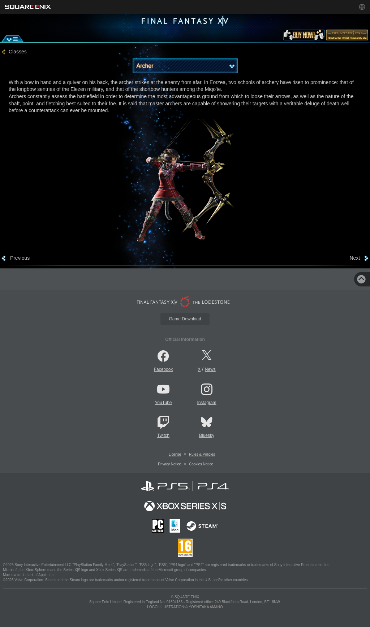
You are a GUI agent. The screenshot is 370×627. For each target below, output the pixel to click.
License (175, 454)
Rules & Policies (202, 454)
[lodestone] (347, 36)
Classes (18, 52)
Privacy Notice (169, 464)
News (210, 369)
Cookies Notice (201, 464)
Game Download (185, 318)
